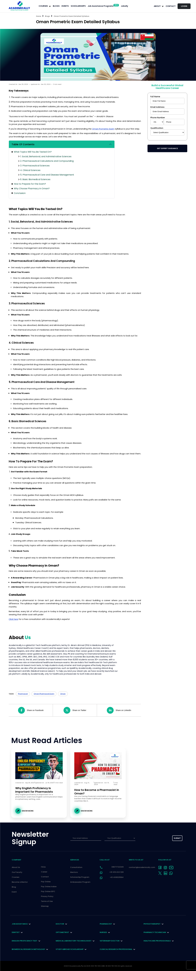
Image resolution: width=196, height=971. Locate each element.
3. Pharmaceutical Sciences (35, 165)
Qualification (156, 128)
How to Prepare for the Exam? (30, 183)
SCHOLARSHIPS (78, 6)
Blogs (47, 16)
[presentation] (151, 838)
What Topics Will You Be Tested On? (33, 151)
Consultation (76, 867)
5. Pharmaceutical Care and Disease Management (47, 174)
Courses (15, 877)
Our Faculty (17, 872)
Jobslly (124, 6)
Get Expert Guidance (167, 148)
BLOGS (56, 6)
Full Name (155, 96)
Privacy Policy (47, 896)
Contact (171, 6)
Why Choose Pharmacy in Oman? (32, 188)
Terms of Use (47, 901)
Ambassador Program (80, 882)
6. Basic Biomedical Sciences (35, 179)
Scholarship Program (79, 877)
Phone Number (157, 117)
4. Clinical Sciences (30, 170)
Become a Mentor (20, 882)
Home (38, 16)
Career (44, 872)
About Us (16, 867)
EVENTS (65, 6)
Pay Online (46, 881)
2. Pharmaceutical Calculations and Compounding (47, 161)
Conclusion (20, 193)
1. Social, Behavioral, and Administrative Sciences (45, 156)
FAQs (43, 867)
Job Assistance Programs (103, 6)
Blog (14, 887)
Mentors (74, 872)
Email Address (157, 107)
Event (14, 892)
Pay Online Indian (49, 886)
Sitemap (45, 906)
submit (177, 838)
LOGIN (184, 6)
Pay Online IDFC (48, 891)
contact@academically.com (142, 867)
